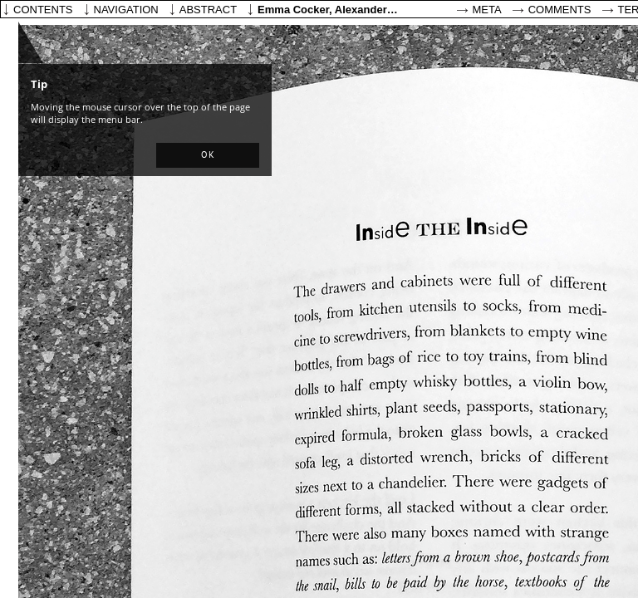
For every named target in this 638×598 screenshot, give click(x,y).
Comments (559, 9)
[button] (207, 155)
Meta (487, 9)
